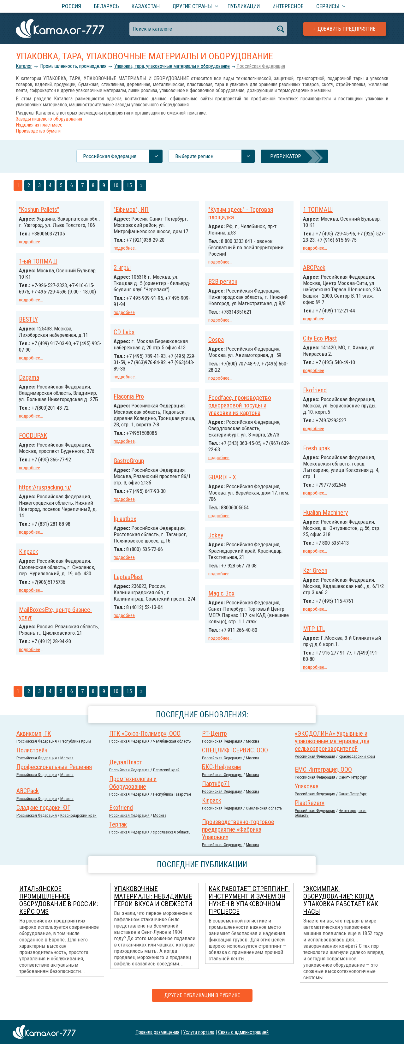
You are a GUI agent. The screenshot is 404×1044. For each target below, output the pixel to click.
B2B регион (222, 280)
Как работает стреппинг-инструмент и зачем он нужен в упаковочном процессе (249, 908)
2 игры (122, 273)
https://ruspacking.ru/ (45, 509)
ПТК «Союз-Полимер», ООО (145, 742)
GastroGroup (223, 465)
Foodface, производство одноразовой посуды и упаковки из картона (145, 414)
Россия (71, 6)
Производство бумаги (38, 131)
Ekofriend (315, 394)
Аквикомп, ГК (33, 742)
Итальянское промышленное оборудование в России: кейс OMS (58, 908)
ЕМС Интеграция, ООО (323, 778)
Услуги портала (198, 1032)
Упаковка (306, 794)
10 (115, 185)
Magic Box (127, 600)
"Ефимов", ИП (131, 209)
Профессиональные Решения (54, 775)
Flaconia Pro (223, 402)
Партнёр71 (216, 792)
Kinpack (28, 573)
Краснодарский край (357, 764)
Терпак (118, 833)
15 (129, 185)
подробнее (29, 242)
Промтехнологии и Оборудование (133, 791)
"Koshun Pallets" (39, 209)
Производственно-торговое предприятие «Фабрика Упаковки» (238, 838)
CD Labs (124, 343)
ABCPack (314, 273)
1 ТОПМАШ (318, 209)
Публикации (244, 6)
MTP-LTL (30, 637)
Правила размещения (157, 1032)
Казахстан (146, 6)
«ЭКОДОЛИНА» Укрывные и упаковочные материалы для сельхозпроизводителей (332, 749)
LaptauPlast (222, 580)
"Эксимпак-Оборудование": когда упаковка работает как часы (340, 908)
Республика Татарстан (172, 802)
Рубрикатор (285, 156)
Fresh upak (316, 452)
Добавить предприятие (346, 29)
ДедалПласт (125, 770)
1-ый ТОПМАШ (38, 267)
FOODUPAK (33, 452)
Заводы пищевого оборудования (49, 119)
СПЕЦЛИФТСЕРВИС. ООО (235, 758)
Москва (252, 749)
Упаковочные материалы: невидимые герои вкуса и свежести (153, 904)
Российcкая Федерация (260, 66)
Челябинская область (172, 749)
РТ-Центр (214, 742)
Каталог (24, 66)
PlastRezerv (309, 811)
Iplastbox (219, 523)
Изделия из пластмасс (39, 125)
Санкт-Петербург (353, 785)
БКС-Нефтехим (221, 775)
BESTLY (28, 331)
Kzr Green (315, 573)
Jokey (121, 543)
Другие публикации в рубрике (202, 1004)
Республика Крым (75, 749)
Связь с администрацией (243, 1032)
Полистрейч (31, 758)
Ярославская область (172, 840)
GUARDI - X (127, 485)
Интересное (288, 6)
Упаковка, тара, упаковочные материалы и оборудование (172, 66)
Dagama (29, 388)
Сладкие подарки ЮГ (43, 816)
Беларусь (106, 6)
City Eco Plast (320, 343)
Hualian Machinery (325, 515)
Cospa (216, 344)
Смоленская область (264, 816)
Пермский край (166, 778)
